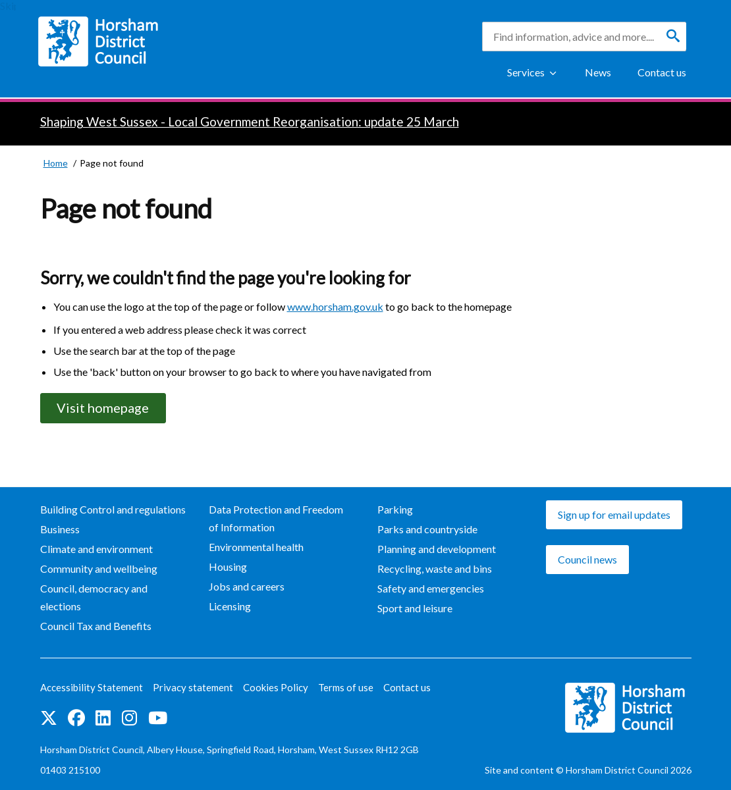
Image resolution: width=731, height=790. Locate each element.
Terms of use (345, 687)
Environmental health (256, 546)
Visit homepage (103, 408)
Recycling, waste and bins (434, 568)
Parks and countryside (427, 529)
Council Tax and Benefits (95, 625)
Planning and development (436, 548)
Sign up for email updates (614, 514)
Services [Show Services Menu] (526, 72)
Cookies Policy (275, 687)
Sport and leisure (414, 608)
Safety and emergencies (430, 588)
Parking (395, 509)
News (598, 72)
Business (60, 529)
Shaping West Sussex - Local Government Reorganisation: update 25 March (249, 121)
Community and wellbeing (98, 568)
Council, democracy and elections (94, 597)
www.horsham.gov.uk (335, 306)
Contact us (661, 72)
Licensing (230, 606)
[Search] (673, 36)
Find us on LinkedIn (103, 718)
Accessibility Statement (91, 687)
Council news (587, 559)
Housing (228, 566)
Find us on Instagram (129, 718)
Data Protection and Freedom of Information (276, 518)
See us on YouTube (157, 718)
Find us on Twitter (48, 718)
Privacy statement (193, 687)
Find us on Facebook (76, 718)
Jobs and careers (246, 586)
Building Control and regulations (113, 509)
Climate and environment (96, 548)
